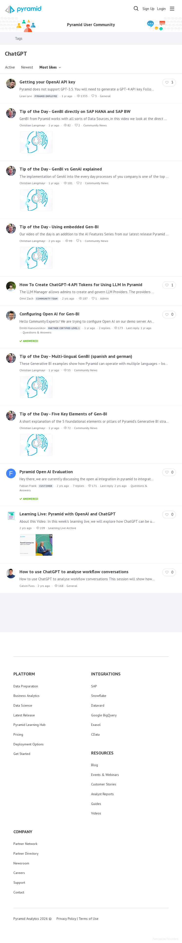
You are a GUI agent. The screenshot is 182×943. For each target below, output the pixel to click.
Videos (96, 813)
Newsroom (21, 863)
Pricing (18, 734)
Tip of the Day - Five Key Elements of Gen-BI (63, 414)
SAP (94, 686)
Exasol (96, 724)
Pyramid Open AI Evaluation (46, 471)
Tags (18, 38)
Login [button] (161, 8)
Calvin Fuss (27, 586)
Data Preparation (25, 686)
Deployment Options (28, 744)
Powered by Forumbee (165, 939)
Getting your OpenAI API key (47, 82)
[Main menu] (172, 8)
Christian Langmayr (32, 125)
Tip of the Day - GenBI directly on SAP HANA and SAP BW (75, 111)
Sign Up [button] (148, 8)
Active (10, 67)
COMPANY (22, 831)
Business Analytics (26, 695)
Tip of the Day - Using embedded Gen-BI (59, 227)
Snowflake (98, 695)
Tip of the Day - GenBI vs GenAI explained (60, 169)
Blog (94, 765)
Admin (104, 298)
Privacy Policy (66, 918)
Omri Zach (39, 299)
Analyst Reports (102, 794)
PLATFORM (24, 674)
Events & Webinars (105, 774)
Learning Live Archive (62, 528)
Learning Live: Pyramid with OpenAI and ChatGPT (67, 514)
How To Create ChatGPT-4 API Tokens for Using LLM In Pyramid (80, 284)
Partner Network (25, 844)
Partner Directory (25, 853)
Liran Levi (38, 96)
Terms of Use (88, 918)
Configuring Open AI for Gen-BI (49, 314)
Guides (96, 804)
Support (19, 882)
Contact (18, 892)
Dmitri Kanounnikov (50, 328)
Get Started (21, 754)
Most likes (48, 67)
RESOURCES (102, 753)
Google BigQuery (104, 715)
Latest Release (24, 715)
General (105, 96)
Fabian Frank (36, 486)
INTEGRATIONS (106, 674)
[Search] (136, 8)
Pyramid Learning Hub (29, 724)
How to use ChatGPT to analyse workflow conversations (73, 571)
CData (95, 734)
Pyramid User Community (91, 24)
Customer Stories (103, 784)
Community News (95, 125)
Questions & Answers (37, 332)
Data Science (22, 705)
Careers (19, 873)
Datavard (97, 705)
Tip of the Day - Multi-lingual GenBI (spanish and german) (75, 356)
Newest (27, 67)
